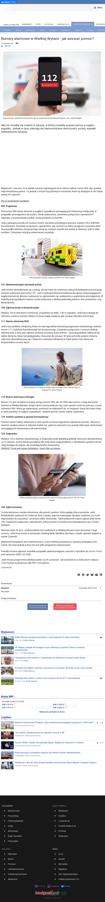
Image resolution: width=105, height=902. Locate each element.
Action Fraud (95, 551)
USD (3, 708)
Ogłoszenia (7, 806)
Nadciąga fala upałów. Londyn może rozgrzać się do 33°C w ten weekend (47, 678)
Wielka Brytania (28, 640)
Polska (25, 661)
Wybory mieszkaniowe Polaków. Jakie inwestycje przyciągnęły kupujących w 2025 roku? (54, 722)
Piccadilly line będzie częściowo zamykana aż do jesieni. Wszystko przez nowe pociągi (53, 668)
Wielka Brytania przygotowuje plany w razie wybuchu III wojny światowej (47, 637)
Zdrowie (7, 46)
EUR (54, 705)
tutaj (3, 563)
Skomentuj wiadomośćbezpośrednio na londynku (65, 607)
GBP (4, 705)
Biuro (55, 849)
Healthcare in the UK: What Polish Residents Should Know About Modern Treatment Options (56, 762)
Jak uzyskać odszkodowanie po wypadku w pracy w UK (39, 732)
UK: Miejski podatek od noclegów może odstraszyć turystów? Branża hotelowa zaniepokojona (50, 648)
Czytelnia (6, 717)
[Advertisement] (52, 165)
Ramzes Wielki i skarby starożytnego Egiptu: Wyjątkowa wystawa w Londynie (49, 742)
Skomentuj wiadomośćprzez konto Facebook (38, 607)
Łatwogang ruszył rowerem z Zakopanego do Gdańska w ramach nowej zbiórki (50, 657)
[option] (26, 811)
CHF (54, 708)
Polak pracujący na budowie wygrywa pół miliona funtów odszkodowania (47, 752)
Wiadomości (7, 632)
